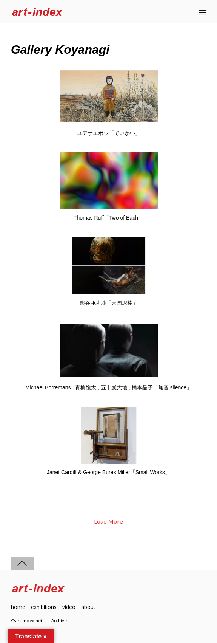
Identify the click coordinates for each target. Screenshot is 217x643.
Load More (108, 521)
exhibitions (44, 606)
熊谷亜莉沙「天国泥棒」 (109, 303)
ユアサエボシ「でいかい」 (108, 133)
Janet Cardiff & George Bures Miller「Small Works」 (108, 472)
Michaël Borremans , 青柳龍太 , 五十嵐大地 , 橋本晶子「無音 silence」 (108, 387)
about (88, 606)
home (18, 606)
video (68, 606)
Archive (59, 620)
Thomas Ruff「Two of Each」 (108, 218)
